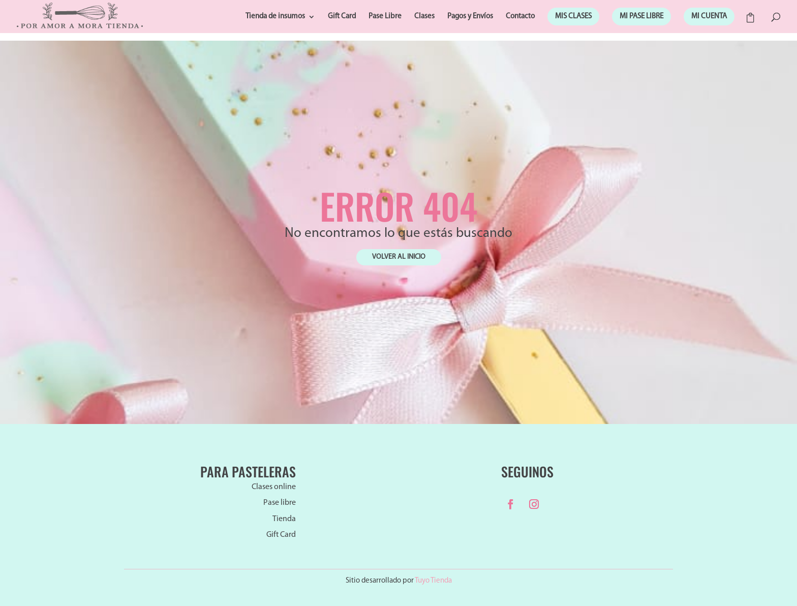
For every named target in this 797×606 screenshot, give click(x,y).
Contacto (520, 16)
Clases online (274, 487)
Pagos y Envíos (470, 16)
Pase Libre (385, 16)
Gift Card (342, 16)
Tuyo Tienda (433, 581)
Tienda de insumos (275, 16)
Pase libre (279, 503)
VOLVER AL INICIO (398, 257)
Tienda (284, 519)
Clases (424, 16)
